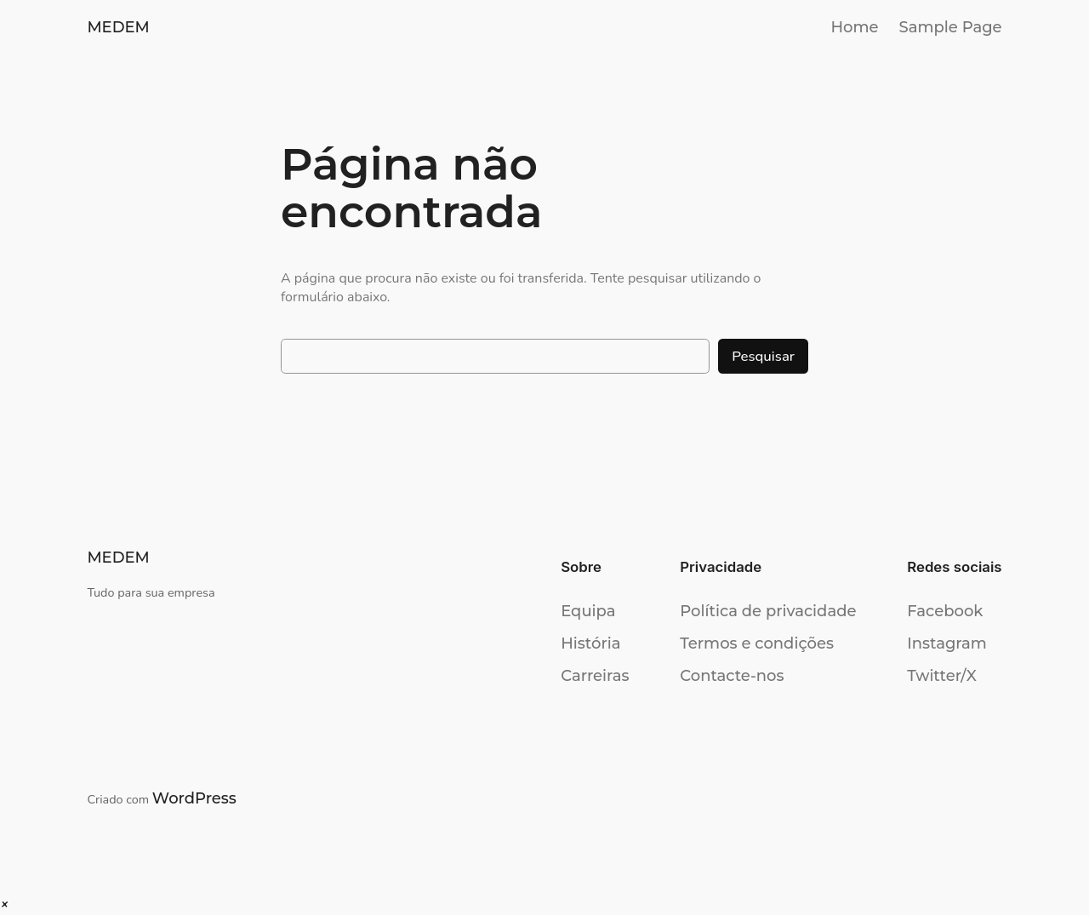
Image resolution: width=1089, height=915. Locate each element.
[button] (4, 904)
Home (854, 27)
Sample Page (950, 27)
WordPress (194, 798)
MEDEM (118, 27)
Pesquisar (763, 356)
